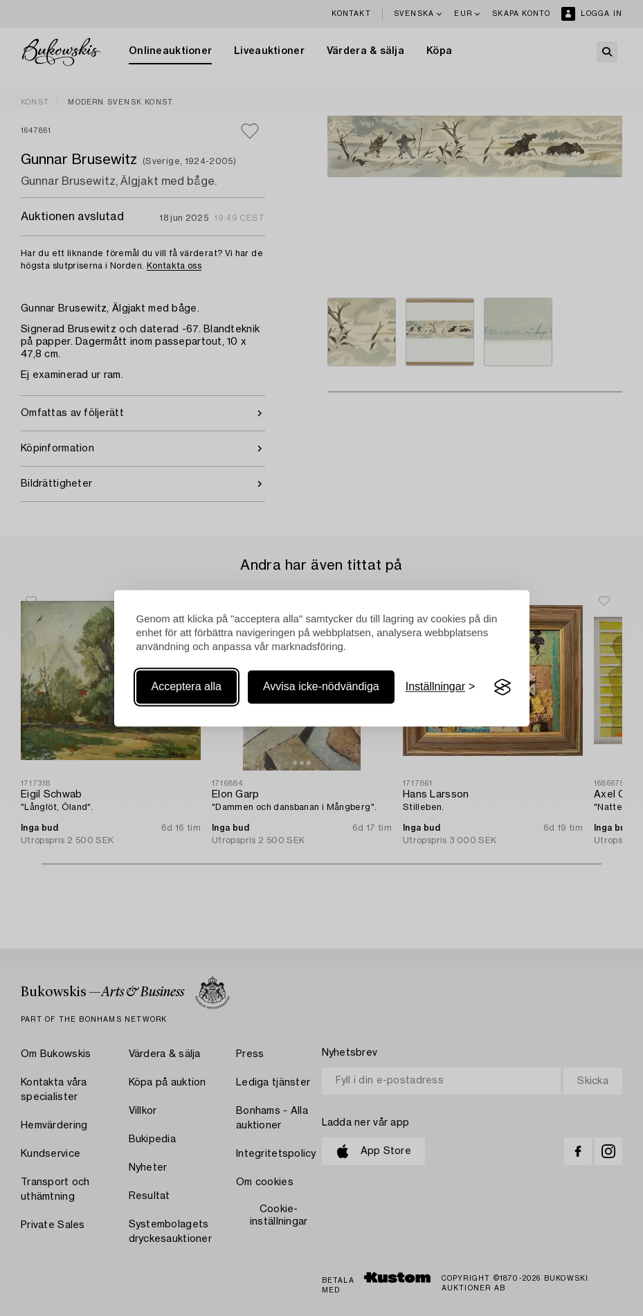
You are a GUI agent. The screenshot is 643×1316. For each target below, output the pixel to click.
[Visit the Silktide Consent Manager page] (502, 687)
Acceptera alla (186, 687)
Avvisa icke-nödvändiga (321, 687)
